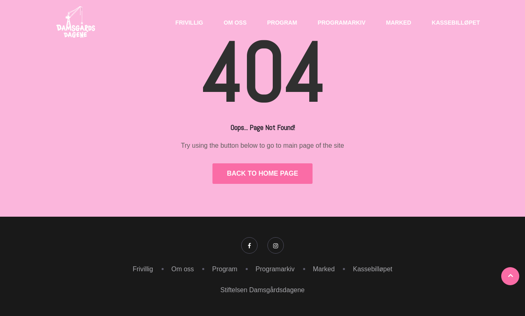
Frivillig (189, 22)
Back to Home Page (262, 173)
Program (282, 22)
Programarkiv (341, 22)
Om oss (235, 22)
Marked (398, 22)
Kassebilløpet (456, 22)
